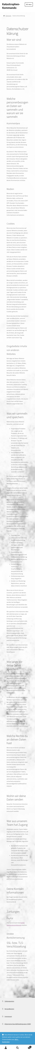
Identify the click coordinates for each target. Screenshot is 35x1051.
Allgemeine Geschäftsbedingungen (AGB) (18, 1024)
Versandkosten (9, 1009)
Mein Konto (6, 1048)
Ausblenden (6, 1042)
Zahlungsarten (9, 1001)
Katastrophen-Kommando (11, 6)
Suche (17, 1048)
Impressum (8, 1016)
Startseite (8, 16)
